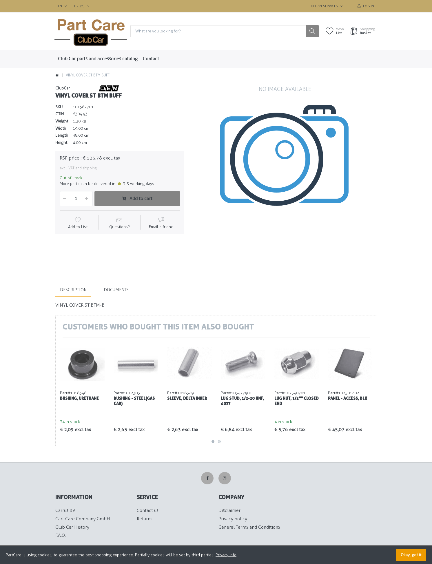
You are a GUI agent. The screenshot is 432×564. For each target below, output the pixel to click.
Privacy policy (232, 518)
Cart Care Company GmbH (82, 518)
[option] (285, 177)
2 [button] (219, 441)
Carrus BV (65, 510)
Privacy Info (226, 554)
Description (73, 289)
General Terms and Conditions (249, 527)
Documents (116, 289)
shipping (89, 168)
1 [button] (213, 441)
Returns (144, 518)
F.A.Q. (60, 535)
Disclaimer (229, 510)
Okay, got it (411, 554)
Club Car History (72, 527)
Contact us (147, 510)
